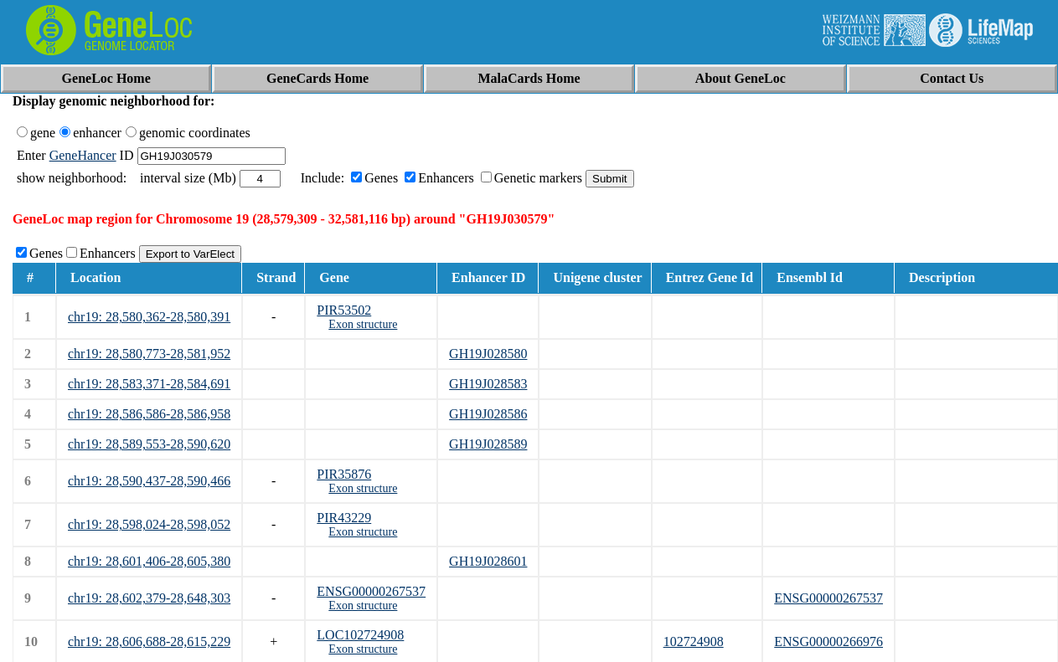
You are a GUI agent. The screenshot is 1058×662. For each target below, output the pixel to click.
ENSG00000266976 (828, 641)
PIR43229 (344, 518)
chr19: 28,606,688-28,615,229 (149, 641)
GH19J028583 (488, 384)
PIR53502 (344, 310)
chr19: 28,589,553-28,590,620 (149, 444)
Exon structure (362, 324)
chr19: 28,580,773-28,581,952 (149, 353)
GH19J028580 (488, 353)
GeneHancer (82, 155)
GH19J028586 (488, 414)
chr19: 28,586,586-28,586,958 (149, 414)
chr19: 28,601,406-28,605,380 (149, 561)
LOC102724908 (360, 635)
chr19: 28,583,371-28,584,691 (149, 384)
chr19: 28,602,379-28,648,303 (149, 598)
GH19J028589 (488, 444)
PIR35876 (344, 474)
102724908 (693, 641)
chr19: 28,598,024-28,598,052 (149, 524)
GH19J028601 (488, 561)
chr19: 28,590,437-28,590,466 (149, 481)
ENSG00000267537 (371, 591)
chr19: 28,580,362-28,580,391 (149, 317)
